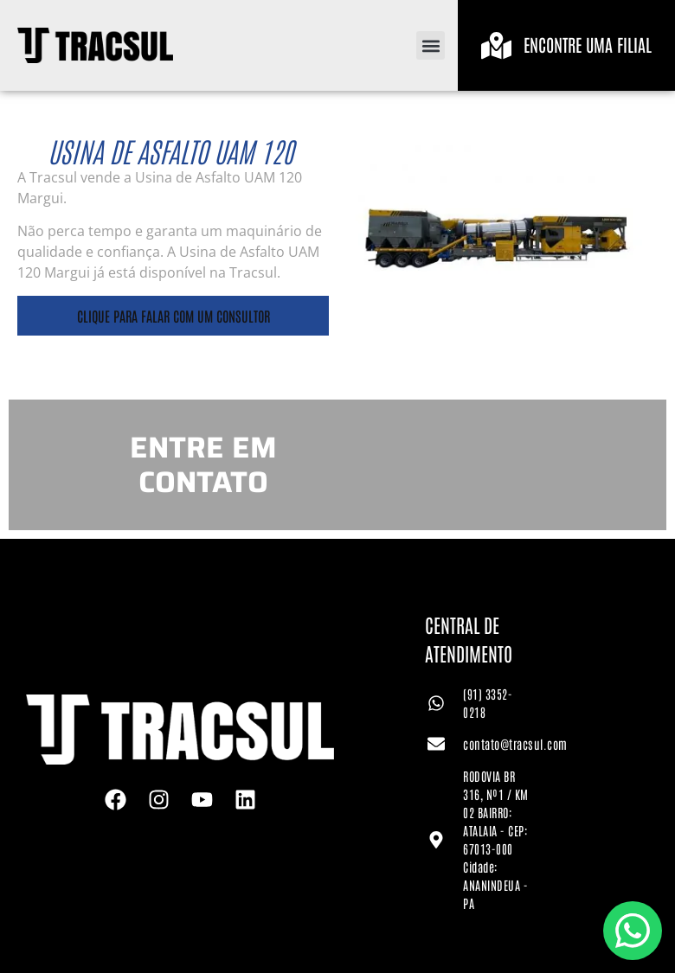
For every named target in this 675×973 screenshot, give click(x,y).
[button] (430, 45)
